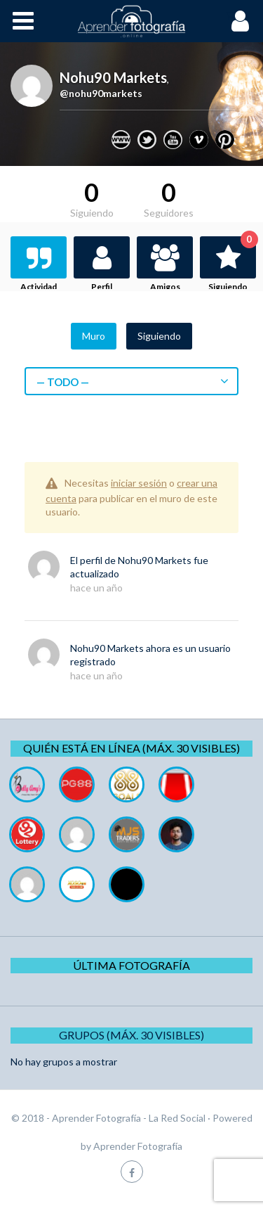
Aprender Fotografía (137, 1146)
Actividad (38, 286)
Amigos (165, 286)
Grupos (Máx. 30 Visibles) (131, 1035)
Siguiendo (232, 264)
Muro (93, 336)
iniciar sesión (139, 483)
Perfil (101, 286)
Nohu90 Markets (154, 560)
